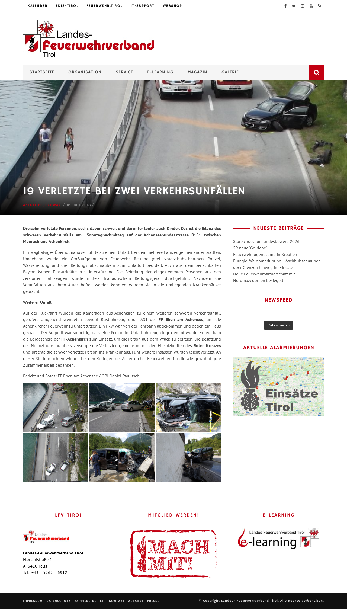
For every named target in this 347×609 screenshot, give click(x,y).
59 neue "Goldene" (250, 248)
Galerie (230, 72)
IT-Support (143, 6)
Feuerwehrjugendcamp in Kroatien (265, 254)
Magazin (197, 72)
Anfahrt (135, 601)
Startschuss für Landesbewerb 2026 (266, 241)
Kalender (37, 6)
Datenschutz (58, 601)
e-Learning (160, 72)
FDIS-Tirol (67, 6)
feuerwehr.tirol (104, 6)
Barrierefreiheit (89, 601)
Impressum (33, 601)
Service (124, 72)
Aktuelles (33, 205)
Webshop (172, 6)
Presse (153, 601)
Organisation (85, 72)
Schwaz (53, 205)
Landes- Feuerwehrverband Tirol (249, 601)
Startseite (42, 72)
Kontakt (116, 601)
